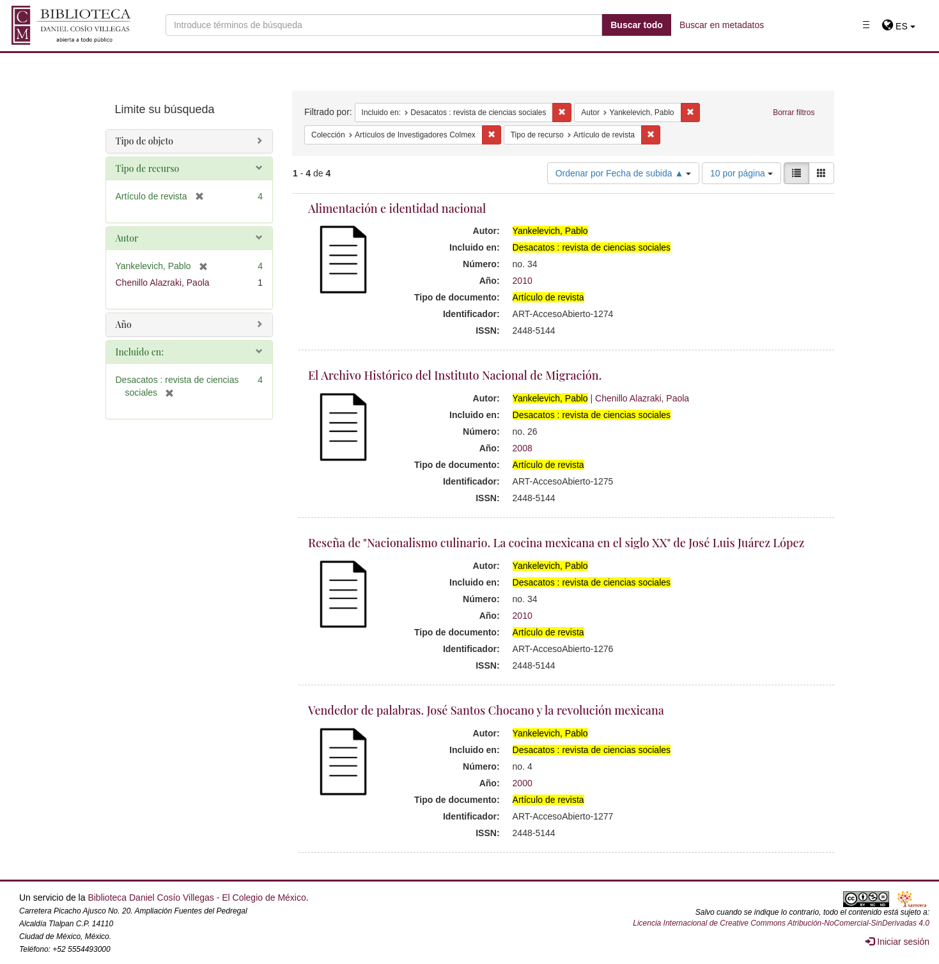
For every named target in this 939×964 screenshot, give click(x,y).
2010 (522, 281)
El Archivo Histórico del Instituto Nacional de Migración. (454, 375)
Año (124, 324)
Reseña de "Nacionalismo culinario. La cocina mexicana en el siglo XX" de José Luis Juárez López (556, 542)
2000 (522, 783)
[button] (898, 26)
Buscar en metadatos (721, 25)
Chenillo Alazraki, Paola (642, 398)
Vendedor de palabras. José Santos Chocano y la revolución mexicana (486, 710)
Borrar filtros (793, 112)
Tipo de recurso (148, 168)
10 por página (741, 173)
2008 (522, 448)
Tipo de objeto (145, 141)
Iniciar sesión (897, 942)
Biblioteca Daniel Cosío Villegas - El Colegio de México (197, 897)
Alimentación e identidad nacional (397, 208)
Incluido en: (140, 352)
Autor (127, 238)
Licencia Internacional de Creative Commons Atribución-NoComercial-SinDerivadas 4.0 (781, 923)
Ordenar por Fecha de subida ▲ (623, 173)
